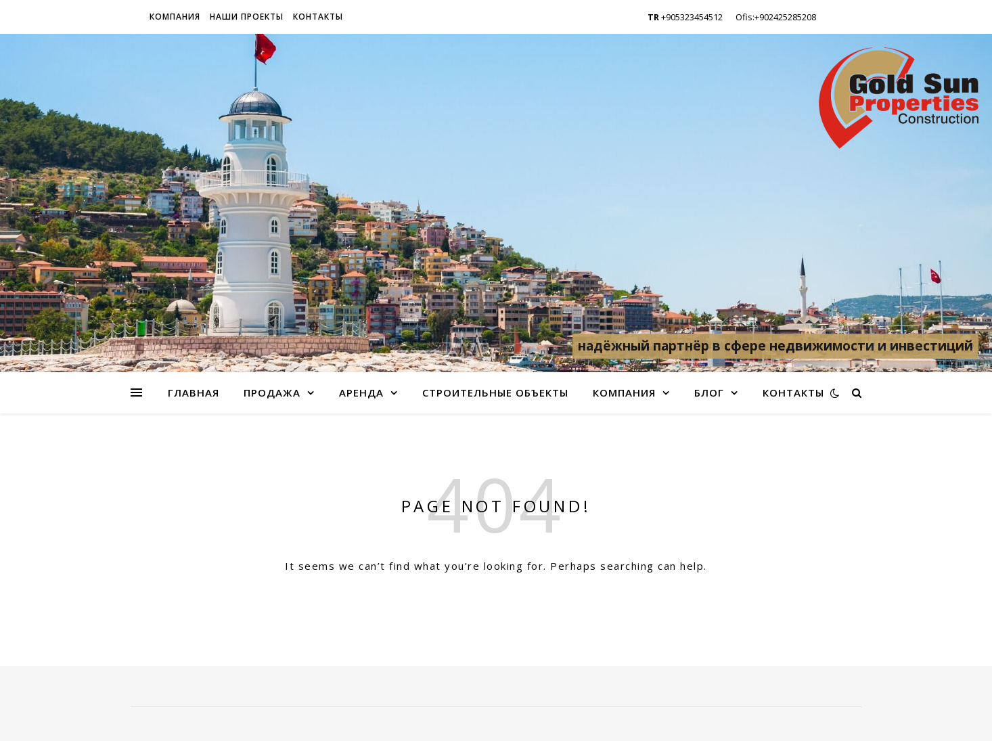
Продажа (272, 392)
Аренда (361, 392)
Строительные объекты (495, 392)
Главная (193, 392)
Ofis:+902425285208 (776, 17)
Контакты (318, 16)
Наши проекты (247, 16)
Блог (709, 392)
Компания (175, 16)
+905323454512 (685, 17)
